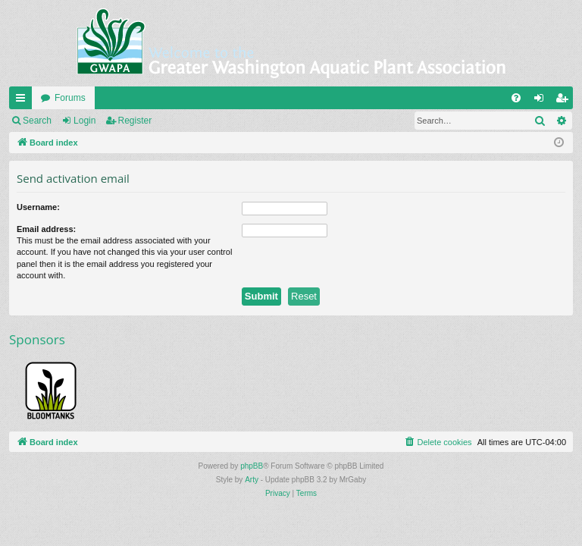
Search (37, 120)
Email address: (46, 229)
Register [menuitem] (565, 101)
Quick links (23, 101)
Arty (251, 479)
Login (84, 120)
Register (135, 120)
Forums (70, 98)
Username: (38, 207)
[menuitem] (516, 97)
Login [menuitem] (542, 101)
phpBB (251, 466)
